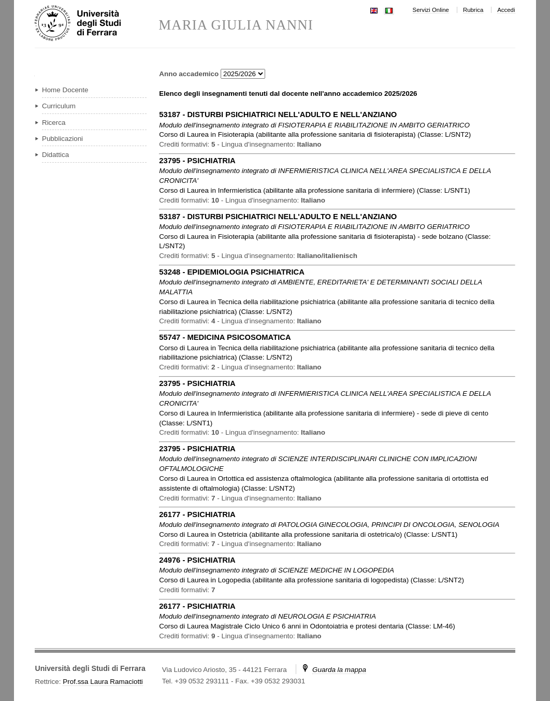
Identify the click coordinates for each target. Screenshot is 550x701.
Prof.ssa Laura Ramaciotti (103, 681)
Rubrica (473, 10)
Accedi (506, 10)
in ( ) (315, 134)
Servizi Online (431, 10)
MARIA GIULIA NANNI (235, 25)
